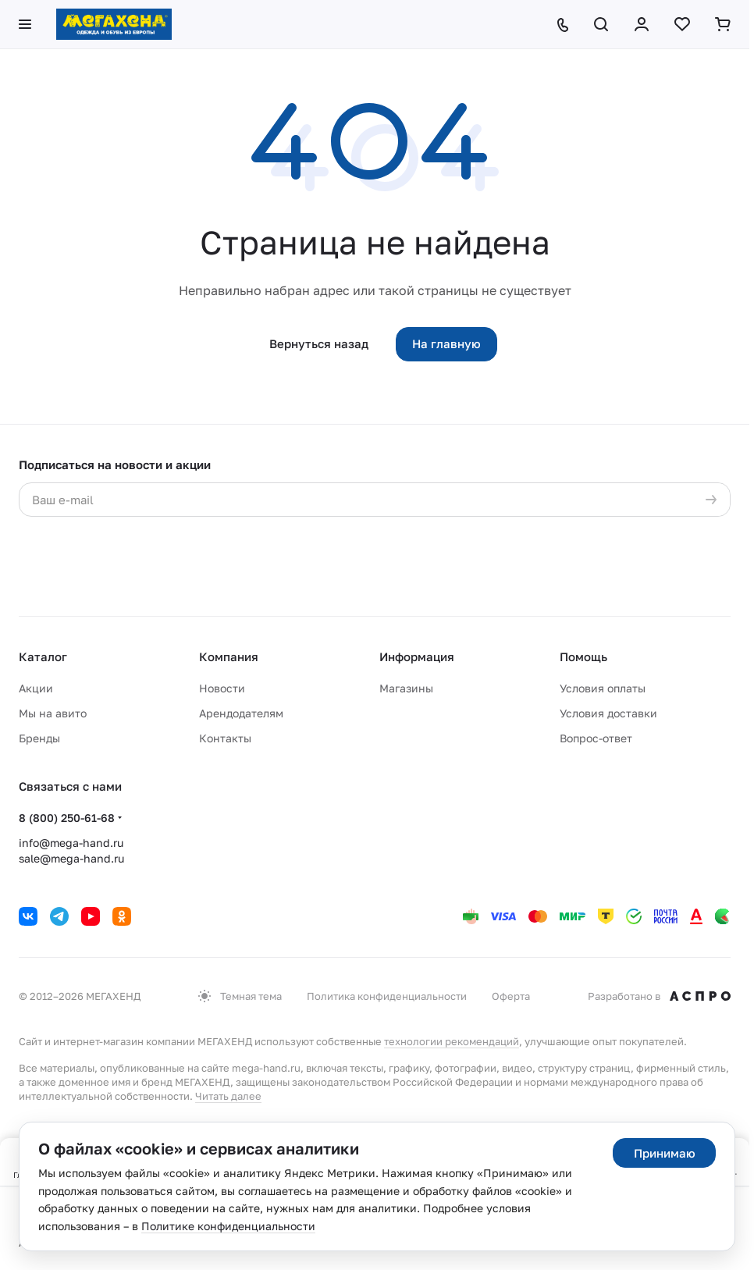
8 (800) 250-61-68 (67, 817)
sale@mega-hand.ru (71, 858)
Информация (416, 656)
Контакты (225, 738)
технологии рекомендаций (451, 1041)
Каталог (43, 656)
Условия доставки (608, 713)
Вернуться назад (318, 343)
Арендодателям (241, 713)
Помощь (583, 656)
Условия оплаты (603, 688)
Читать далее (228, 1096)
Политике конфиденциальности (228, 1226)
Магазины (406, 688)
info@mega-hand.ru (71, 842)
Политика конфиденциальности (387, 996)
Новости (222, 688)
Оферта (511, 996)
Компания (228, 656)
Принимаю (664, 1153)
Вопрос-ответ (596, 738)
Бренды (39, 738)
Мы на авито (53, 713)
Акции (36, 688)
